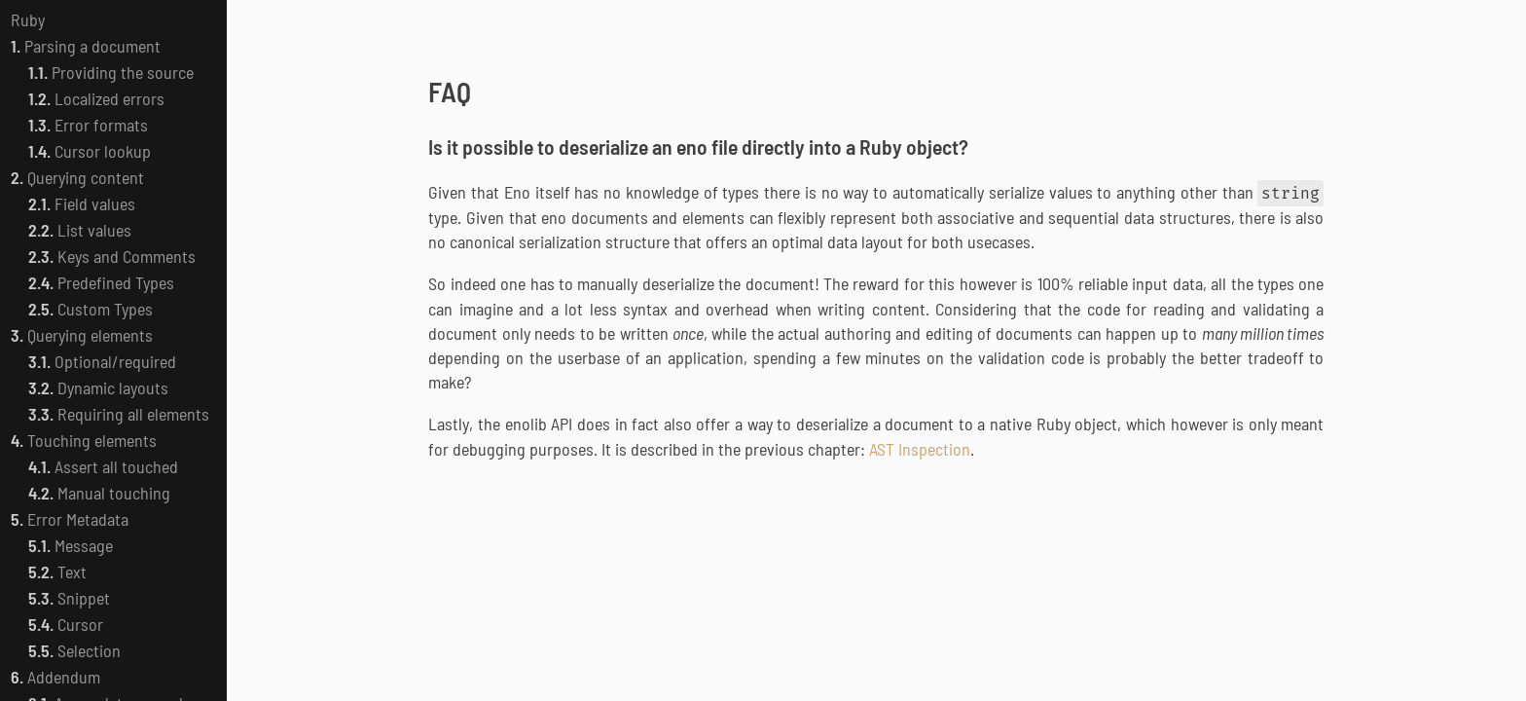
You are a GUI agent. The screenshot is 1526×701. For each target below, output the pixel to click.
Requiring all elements (118, 413)
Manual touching (99, 492)
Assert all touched (103, 466)
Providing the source (111, 72)
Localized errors (96, 98)
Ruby (28, 19)
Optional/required (102, 361)
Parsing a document (86, 45)
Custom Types (90, 308)
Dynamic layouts (98, 387)
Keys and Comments (112, 256)
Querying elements (82, 335)
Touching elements (84, 440)
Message (70, 545)
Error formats (88, 124)
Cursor (65, 624)
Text (57, 571)
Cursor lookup (89, 151)
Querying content (77, 177)
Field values (81, 203)
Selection (74, 650)
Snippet (69, 598)
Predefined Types (101, 282)
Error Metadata (69, 519)
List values (79, 229)
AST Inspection (919, 449)
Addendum (55, 676)
